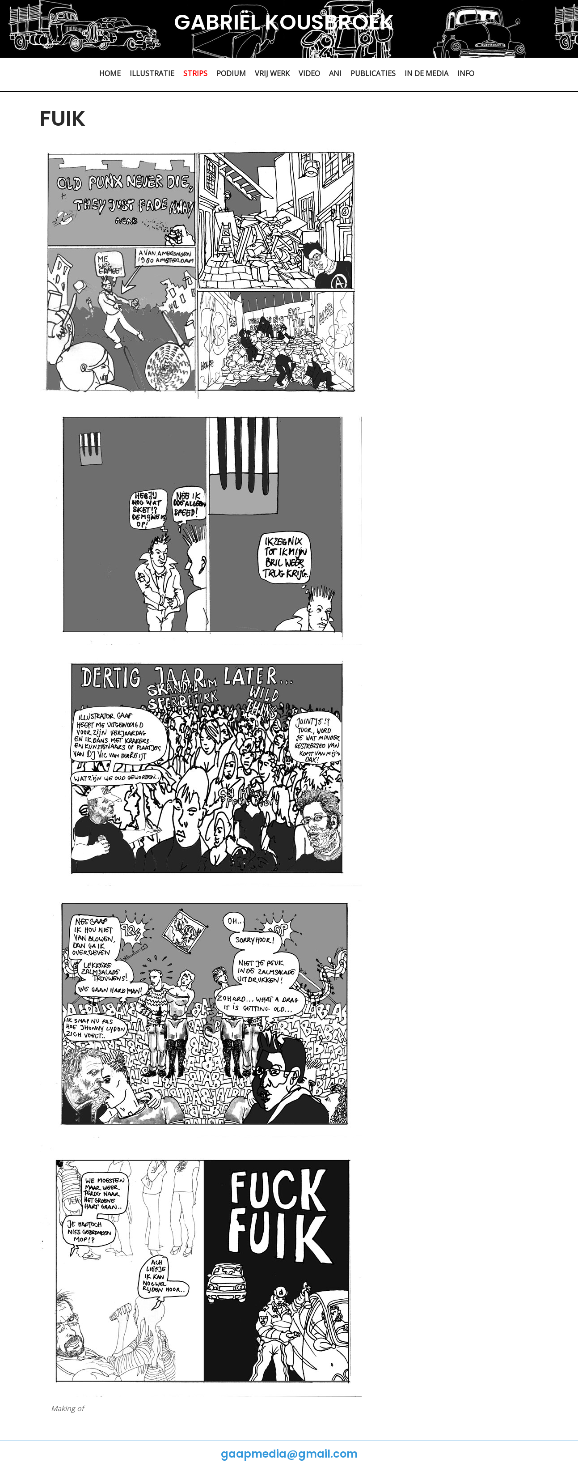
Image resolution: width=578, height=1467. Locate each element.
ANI (335, 73)
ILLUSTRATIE (152, 73)
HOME (110, 73)
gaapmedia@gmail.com (289, 1453)
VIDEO (309, 73)
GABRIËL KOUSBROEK (284, 22)
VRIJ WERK (272, 73)
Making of (67, 1408)
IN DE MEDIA (426, 73)
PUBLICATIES (373, 73)
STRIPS (195, 73)
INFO (465, 73)
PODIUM (231, 73)
